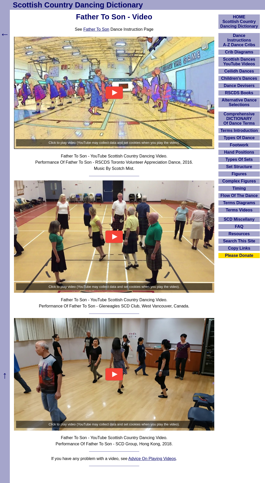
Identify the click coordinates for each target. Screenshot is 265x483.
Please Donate (239, 255)
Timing (239, 188)
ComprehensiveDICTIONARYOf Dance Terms (239, 118)
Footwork (239, 145)
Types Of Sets (239, 159)
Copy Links (239, 248)
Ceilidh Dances (239, 71)
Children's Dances (239, 78)
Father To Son (96, 29)
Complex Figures (239, 181)
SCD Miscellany (239, 219)
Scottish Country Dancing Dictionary (78, 5)
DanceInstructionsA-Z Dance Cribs (239, 40)
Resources (239, 234)
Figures (239, 174)
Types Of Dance (239, 138)
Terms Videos (239, 210)
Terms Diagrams (239, 203)
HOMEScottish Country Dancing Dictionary (239, 21)
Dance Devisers (239, 85)
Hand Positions (239, 152)
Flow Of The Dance (239, 195)
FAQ (239, 226)
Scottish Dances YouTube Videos (239, 61)
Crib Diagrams (239, 52)
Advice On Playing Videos (152, 458)
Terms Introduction (239, 130)
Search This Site (239, 241)
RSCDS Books (239, 93)
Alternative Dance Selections (239, 102)
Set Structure (239, 166)
